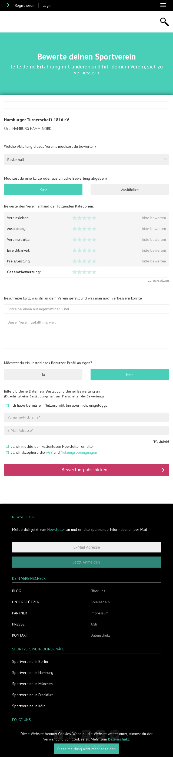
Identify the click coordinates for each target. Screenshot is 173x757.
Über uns (98, 590)
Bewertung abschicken (113, 470)
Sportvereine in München (32, 683)
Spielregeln (100, 602)
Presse (18, 624)
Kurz (43, 190)
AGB (49, 452)
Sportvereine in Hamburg (32, 672)
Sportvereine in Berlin (30, 661)
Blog (16, 590)
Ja (43, 375)
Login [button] (47, 5)
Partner (19, 613)
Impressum (99, 613)
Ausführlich (130, 190)
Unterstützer (25, 602)
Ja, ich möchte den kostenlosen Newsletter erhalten (50, 447)
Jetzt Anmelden (86, 562)
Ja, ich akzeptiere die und (51, 452)
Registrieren (24, 5)
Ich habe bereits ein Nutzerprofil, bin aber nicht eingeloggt (56, 405)
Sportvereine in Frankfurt (32, 694)
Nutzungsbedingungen (79, 452)
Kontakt (20, 635)
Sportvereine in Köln (28, 705)
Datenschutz (100, 635)
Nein (130, 375)
